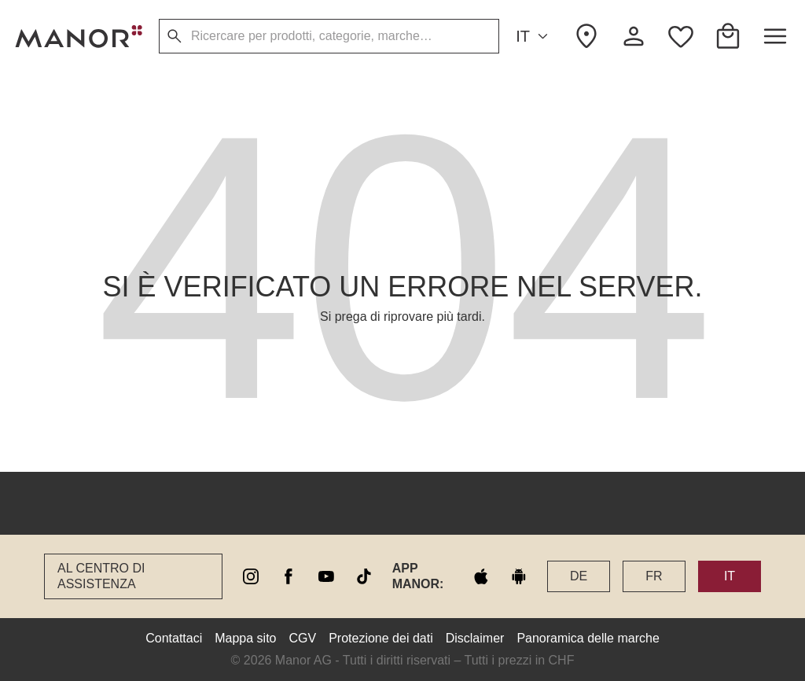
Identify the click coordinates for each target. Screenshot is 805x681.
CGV (303, 638)
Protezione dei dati (381, 638)
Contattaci (173, 638)
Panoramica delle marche (587, 638)
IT (534, 36)
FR (653, 576)
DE (578, 576)
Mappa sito (245, 638)
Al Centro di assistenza (101, 576)
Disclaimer (475, 638)
